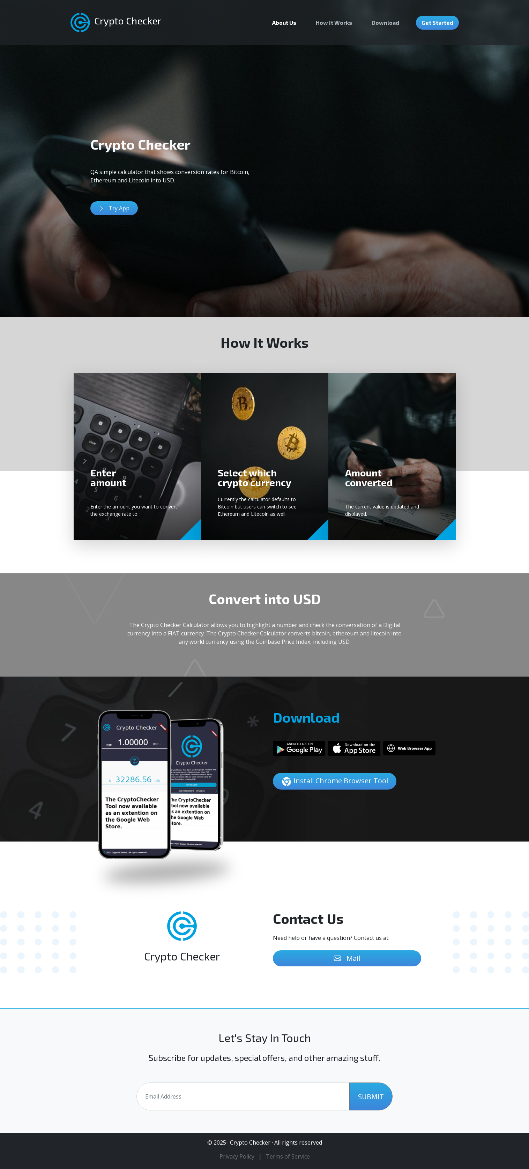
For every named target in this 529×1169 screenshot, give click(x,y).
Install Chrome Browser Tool (334, 781)
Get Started (437, 22)
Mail (347, 958)
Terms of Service (288, 1156)
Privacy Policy (236, 1156)
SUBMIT (371, 1096)
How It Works (334, 22)
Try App (114, 208)
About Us (284, 22)
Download (385, 22)
